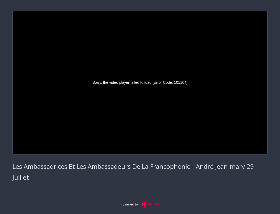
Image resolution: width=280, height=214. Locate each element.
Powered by (140, 204)
